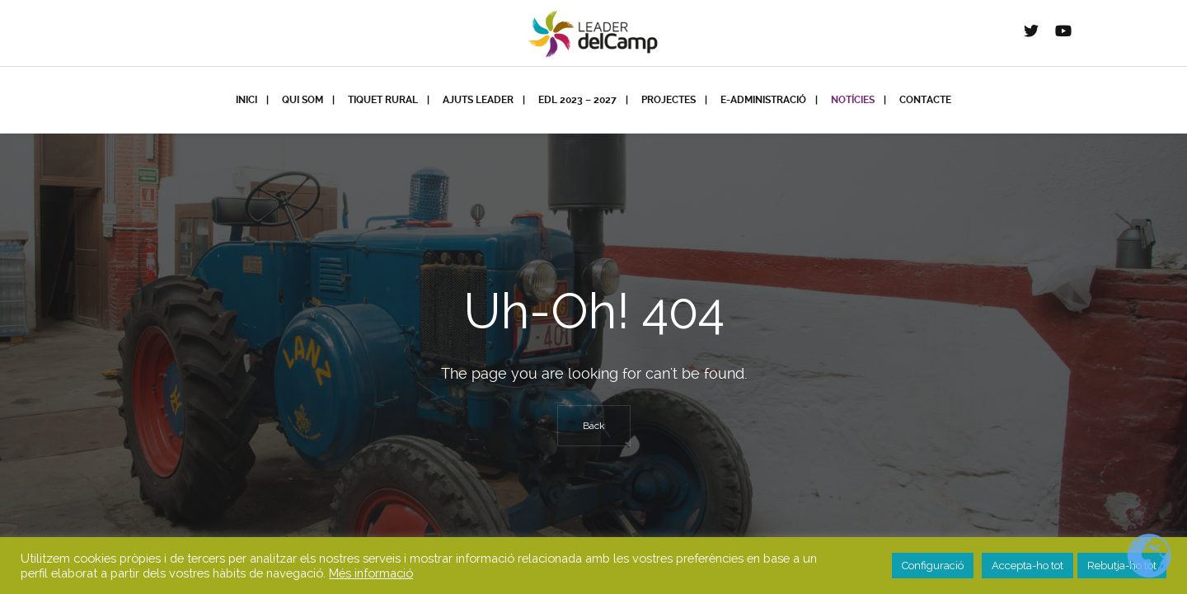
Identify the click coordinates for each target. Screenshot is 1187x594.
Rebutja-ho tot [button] (1122, 565)
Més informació (371, 573)
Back (594, 425)
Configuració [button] (933, 565)
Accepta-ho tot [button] (1027, 565)
